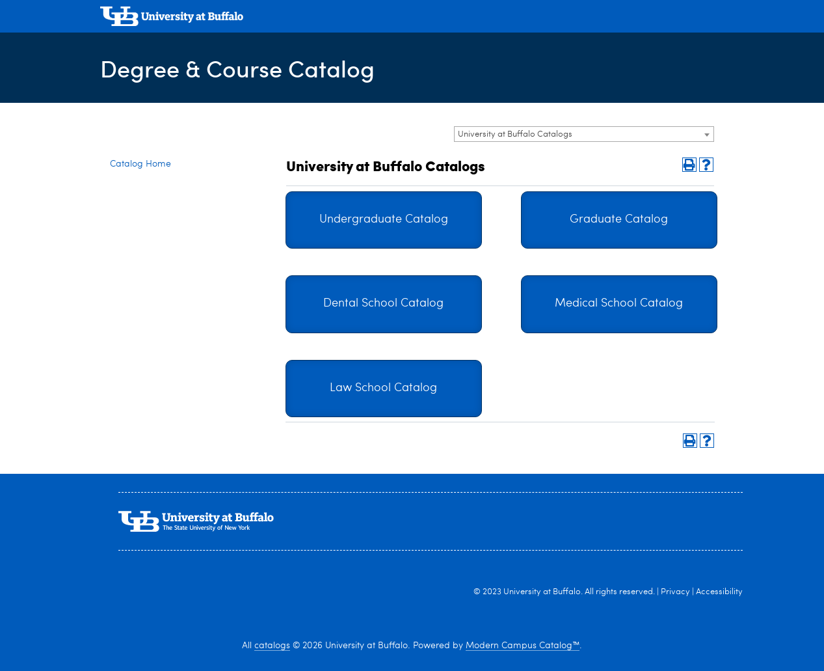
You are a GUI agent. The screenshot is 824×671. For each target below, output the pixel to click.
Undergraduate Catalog (383, 219)
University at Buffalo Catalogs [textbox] (515, 134)
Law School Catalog (383, 388)
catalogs (272, 645)
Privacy (675, 592)
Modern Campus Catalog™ (522, 645)
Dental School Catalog (383, 303)
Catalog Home (140, 164)
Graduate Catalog (619, 219)
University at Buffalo (542, 592)
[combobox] (584, 134)
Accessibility (719, 592)
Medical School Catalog (619, 303)
